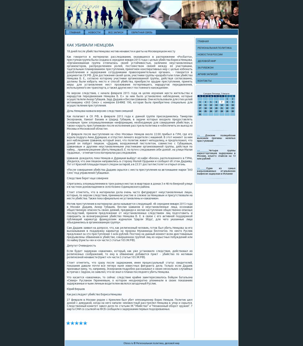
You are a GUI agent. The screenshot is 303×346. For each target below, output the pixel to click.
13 (216, 105)
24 (200, 111)
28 (222, 111)
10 (200, 105)
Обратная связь (141, 32)
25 (205, 111)
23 (233, 108)
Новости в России (210, 54)
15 (227, 105)
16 (233, 105)
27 (216, 111)
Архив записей (208, 74)
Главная (74, 32)
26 (211, 111)
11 (205, 105)
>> (201, 135)
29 (227, 111)
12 (211, 105)
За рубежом (206, 67)
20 (216, 108)
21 (222, 108)
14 (222, 105)
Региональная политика (215, 47)
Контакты (205, 80)
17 (200, 108)
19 (211, 108)
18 (205, 108)
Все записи (115, 32)
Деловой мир (207, 61)
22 (227, 108)
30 (233, 111)
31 (200, 114)
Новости (94, 32)
